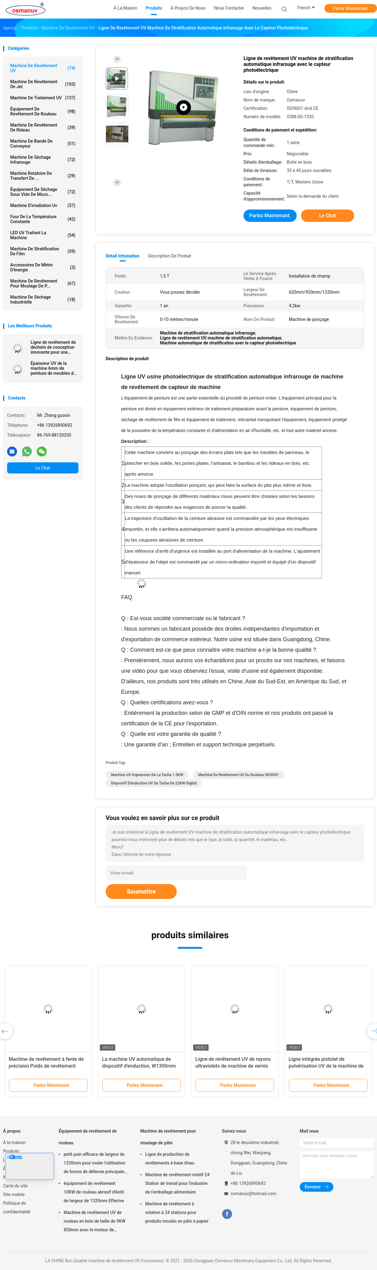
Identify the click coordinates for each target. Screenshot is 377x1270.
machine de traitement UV (42, 98)
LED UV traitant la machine (42, 235)
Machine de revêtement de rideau (42, 127)
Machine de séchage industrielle (42, 300)
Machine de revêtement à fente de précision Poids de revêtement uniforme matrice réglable (46, 1066)
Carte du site (15, 1185)
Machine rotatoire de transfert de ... (42, 176)
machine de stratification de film (42, 251)
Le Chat (43, 467)
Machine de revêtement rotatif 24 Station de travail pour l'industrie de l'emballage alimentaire (177, 1183)
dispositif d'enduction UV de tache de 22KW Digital (154, 783)
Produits (11, 1151)
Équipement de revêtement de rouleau (42, 111)
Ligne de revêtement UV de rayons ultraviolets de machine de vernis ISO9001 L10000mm (233, 1066)
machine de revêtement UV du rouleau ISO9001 (238, 775)
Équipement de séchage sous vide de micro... (42, 192)
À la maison (14, 1142)
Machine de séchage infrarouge (42, 160)
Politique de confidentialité (16, 1207)
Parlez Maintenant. (351, 8)
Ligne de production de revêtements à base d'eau (169, 1158)
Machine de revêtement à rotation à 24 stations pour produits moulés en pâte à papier (177, 1212)
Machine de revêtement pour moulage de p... (42, 283)
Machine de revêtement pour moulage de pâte (168, 1137)
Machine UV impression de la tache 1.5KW (147, 775)
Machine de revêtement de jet (42, 84)
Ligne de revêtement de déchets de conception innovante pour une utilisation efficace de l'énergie (53, 347)
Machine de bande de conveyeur (42, 144)
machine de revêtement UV (42, 68)
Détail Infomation (122, 255)
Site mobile (14, 1194)
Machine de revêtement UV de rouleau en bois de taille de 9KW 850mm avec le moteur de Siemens (94, 1222)
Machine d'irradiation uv (42, 205)
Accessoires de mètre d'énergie (42, 267)
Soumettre (141, 891)
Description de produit (169, 255)
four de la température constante (42, 219)
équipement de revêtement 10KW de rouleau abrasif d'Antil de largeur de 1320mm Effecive (94, 1192)
